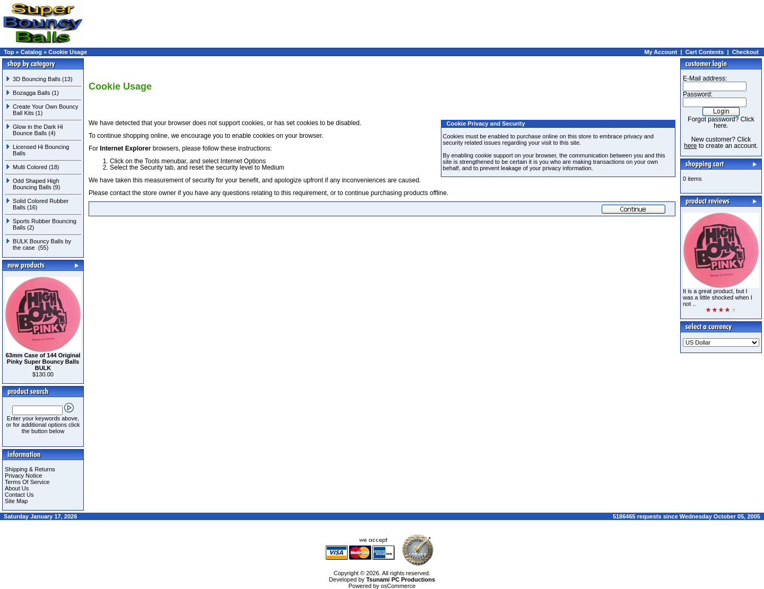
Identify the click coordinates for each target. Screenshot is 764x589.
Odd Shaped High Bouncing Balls (36, 184)
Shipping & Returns (30, 469)
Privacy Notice (23, 475)
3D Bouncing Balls (36, 79)
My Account (660, 52)
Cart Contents (704, 52)
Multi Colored (30, 167)
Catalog (31, 52)
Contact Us (19, 494)
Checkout (745, 52)
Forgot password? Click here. (721, 122)
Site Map (16, 501)
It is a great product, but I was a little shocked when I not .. (717, 297)
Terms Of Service (27, 482)
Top (9, 52)
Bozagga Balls (31, 93)
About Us (17, 488)
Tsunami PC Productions (400, 579)
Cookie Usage (67, 52)
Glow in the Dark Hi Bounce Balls (38, 130)
